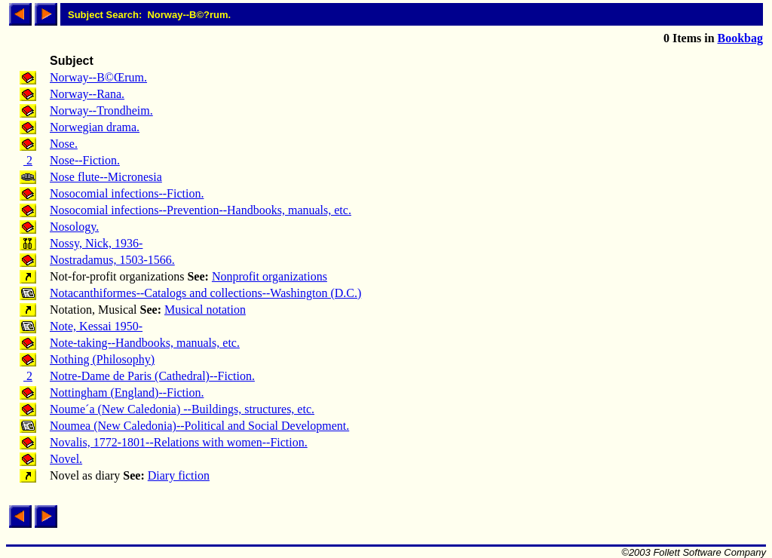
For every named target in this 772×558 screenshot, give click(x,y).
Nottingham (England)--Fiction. (127, 392)
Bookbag (740, 38)
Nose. (64, 143)
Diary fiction (179, 475)
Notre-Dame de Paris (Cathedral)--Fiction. (152, 375)
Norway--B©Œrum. (98, 77)
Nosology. (74, 226)
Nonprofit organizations (269, 276)
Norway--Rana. (87, 93)
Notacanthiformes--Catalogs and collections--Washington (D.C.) (205, 293)
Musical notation (205, 309)
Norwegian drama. (94, 127)
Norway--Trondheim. (101, 110)
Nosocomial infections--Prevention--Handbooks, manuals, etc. (200, 210)
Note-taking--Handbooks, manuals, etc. (145, 342)
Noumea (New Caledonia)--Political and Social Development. (199, 425)
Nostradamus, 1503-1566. (112, 259)
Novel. (66, 458)
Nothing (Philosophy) (102, 359)
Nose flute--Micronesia (106, 176)
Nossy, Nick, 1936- (96, 243)
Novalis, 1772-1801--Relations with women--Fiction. (179, 442)
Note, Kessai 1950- (96, 326)
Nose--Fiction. (85, 160)
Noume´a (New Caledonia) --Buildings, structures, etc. (182, 409)
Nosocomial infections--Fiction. (127, 193)
